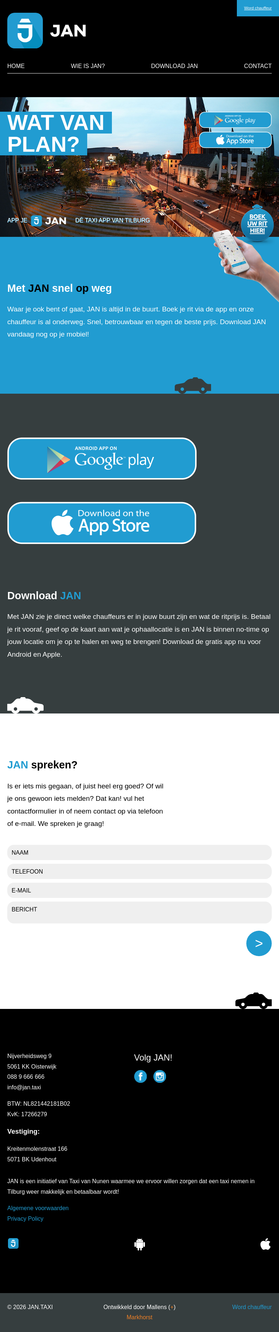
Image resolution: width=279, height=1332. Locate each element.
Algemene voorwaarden (38, 1208)
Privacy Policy (25, 1219)
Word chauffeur (252, 1307)
